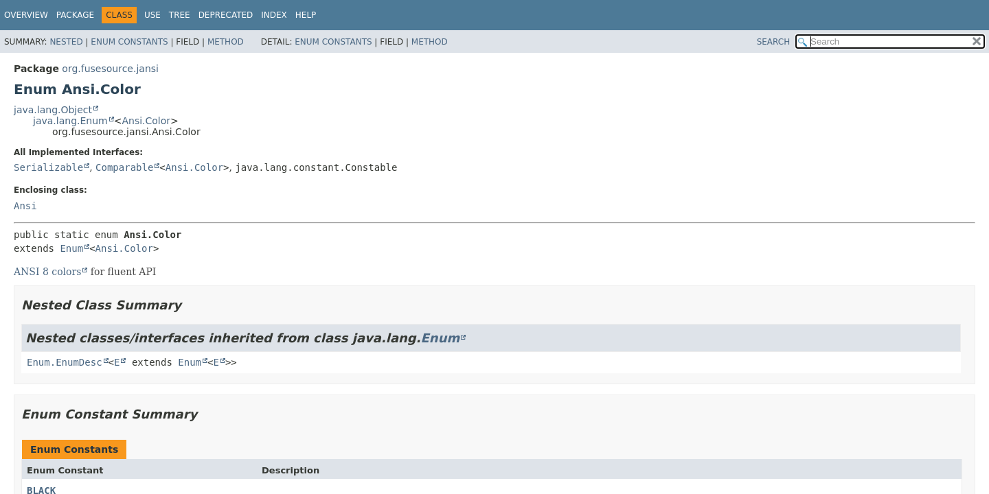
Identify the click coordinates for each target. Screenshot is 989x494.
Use (152, 15)
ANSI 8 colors (47, 271)
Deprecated (225, 15)
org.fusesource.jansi (110, 68)
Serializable (48, 167)
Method (225, 42)
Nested (65, 42)
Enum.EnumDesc (64, 362)
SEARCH (774, 42)
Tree (179, 15)
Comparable (124, 167)
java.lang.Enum (70, 120)
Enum (71, 248)
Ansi (25, 205)
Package (75, 15)
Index (274, 15)
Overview (26, 15)
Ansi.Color (146, 120)
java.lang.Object (53, 109)
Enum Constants (129, 42)
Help (306, 15)
